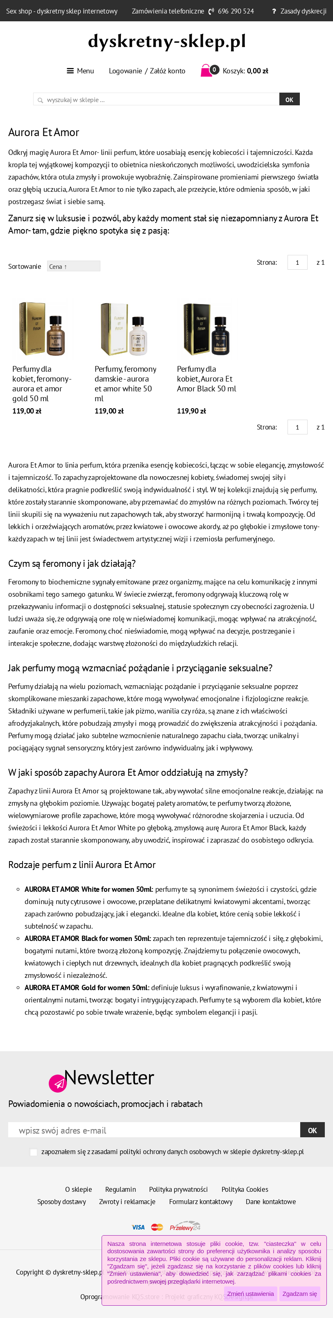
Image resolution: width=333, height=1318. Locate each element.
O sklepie (78, 1189)
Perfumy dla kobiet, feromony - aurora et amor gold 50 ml (41, 384)
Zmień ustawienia (250, 1293)
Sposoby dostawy (61, 1201)
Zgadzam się (300, 1293)
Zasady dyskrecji (304, 11)
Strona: (267, 262)
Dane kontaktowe (271, 1201)
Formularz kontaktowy (201, 1201)
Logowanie (125, 70)
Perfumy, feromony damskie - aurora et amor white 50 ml (125, 384)
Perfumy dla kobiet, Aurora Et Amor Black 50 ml (206, 379)
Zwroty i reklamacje (127, 1201)
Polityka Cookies (245, 1189)
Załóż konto (168, 70)
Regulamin (120, 1189)
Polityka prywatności (178, 1189)
